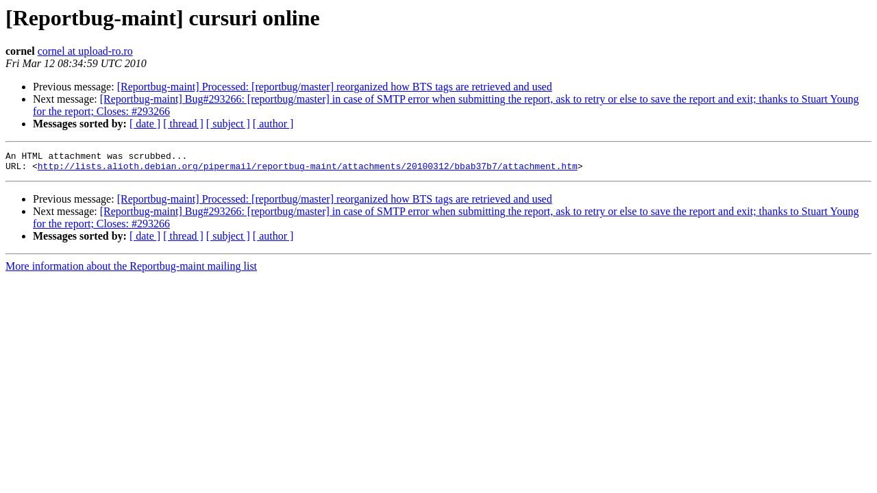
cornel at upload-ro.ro (85, 51)
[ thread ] (183, 123)
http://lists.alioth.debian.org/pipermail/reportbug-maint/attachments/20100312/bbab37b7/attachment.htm (308, 170)
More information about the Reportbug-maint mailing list (131, 270)
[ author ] (273, 123)
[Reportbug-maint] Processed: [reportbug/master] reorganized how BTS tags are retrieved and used (334, 86)
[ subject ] (228, 123)
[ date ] (144, 123)
